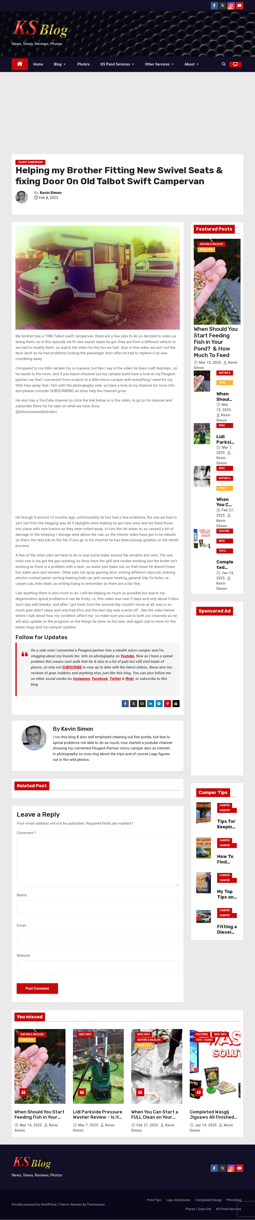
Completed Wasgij (208, 1200)
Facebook (100, 678)
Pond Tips (206, 250)
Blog (59, 64)
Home (38, 64)
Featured (224, 532)
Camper (225, 805)
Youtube (127, 656)
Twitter (115, 678)
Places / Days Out (198, 1209)
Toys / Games (223, 551)
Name (22, 895)
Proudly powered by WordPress (34, 1205)
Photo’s (83, 64)
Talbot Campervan (30, 162)
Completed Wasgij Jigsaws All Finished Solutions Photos (212, 1117)
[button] (223, 64)
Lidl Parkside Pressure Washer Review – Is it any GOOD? (97, 1117)
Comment (26, 833)
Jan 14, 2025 (206, 1125)
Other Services (159, 64)
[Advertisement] (127, 109)
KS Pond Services (117, 64)
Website (23, 956)
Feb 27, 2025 (147, 1125)
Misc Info (222, 426)
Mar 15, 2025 (210, 363)
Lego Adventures (178, 1200)
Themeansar (96, 1205)
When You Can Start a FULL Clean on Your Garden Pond (154, 1117)
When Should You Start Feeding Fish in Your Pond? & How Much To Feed (216, 342)
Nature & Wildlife (211, 244)
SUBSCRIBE (72, 667)
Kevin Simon (51, 193)
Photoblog (234, 1200)
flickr (130, 678)
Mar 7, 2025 (88, 1125)
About (191, 64)
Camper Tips (225, 811)
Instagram (81, 678)
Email (21, 925)
